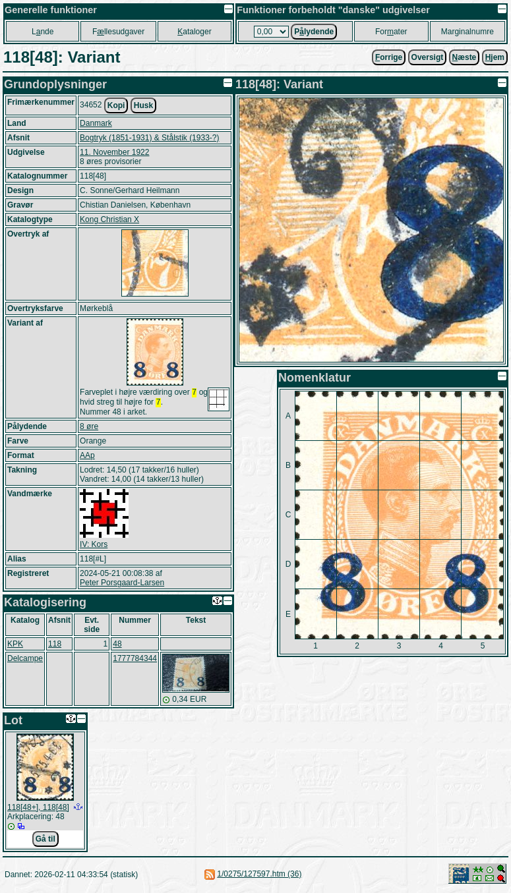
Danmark (96, 123)
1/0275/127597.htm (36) (259, 876)
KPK (15, 646)
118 (54, 646)
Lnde (42, 31)
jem (494, 57)
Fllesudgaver (118, 31)
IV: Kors (93, 547)
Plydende (314, 31)
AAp (87, 458)
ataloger (194, 31)
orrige (388, 57)
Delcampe (25, 661)
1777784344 (135, 661)
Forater (391, 31)
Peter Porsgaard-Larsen (122, 585)
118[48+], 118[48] (38, 810)
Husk (143, 105)
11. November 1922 (114, 152)
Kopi (116, 105)
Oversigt (427, 57)
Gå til (45, 841)
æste (464, 57)
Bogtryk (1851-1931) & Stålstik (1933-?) (149, 137)
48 (117, 646)
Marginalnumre (467, 31)
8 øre (89, 429)
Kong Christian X (109, 219)
